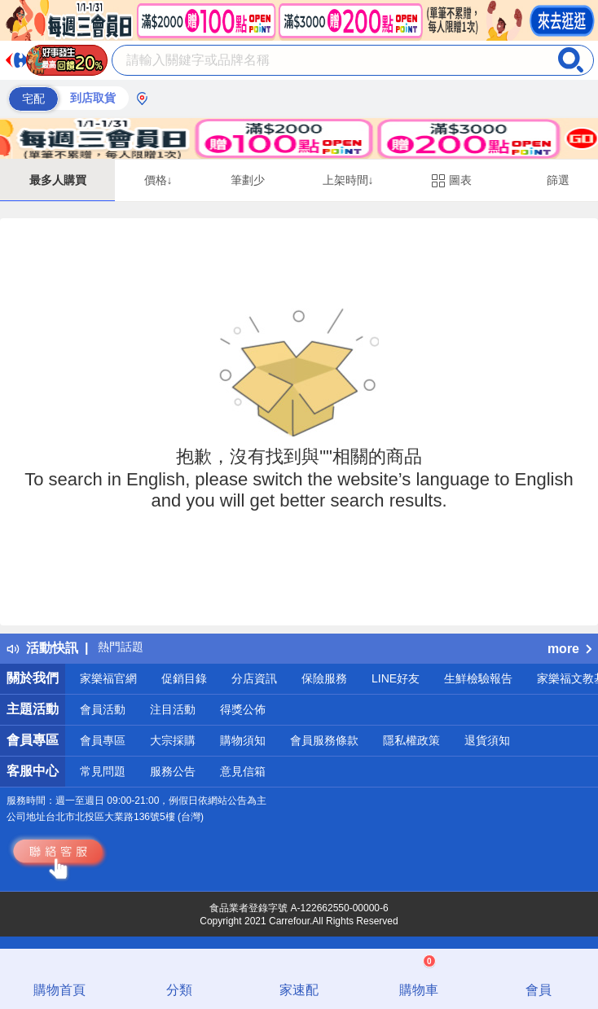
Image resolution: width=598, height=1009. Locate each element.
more (569, 649)
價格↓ (158, 179)
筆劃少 (248, 179)
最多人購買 (57, 179)
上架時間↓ (348, 179)
